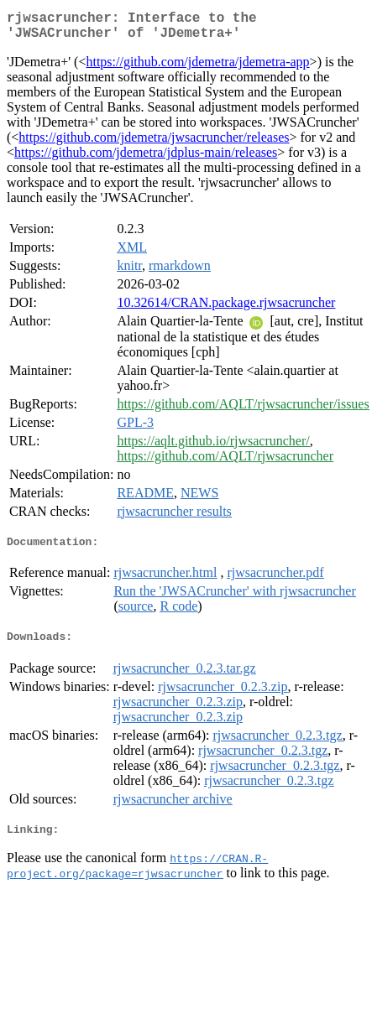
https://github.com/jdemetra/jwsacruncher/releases (153, 144)
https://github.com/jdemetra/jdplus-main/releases (145, 159)
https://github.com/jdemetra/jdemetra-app (197, 68)
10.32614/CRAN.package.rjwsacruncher (226, 309)
